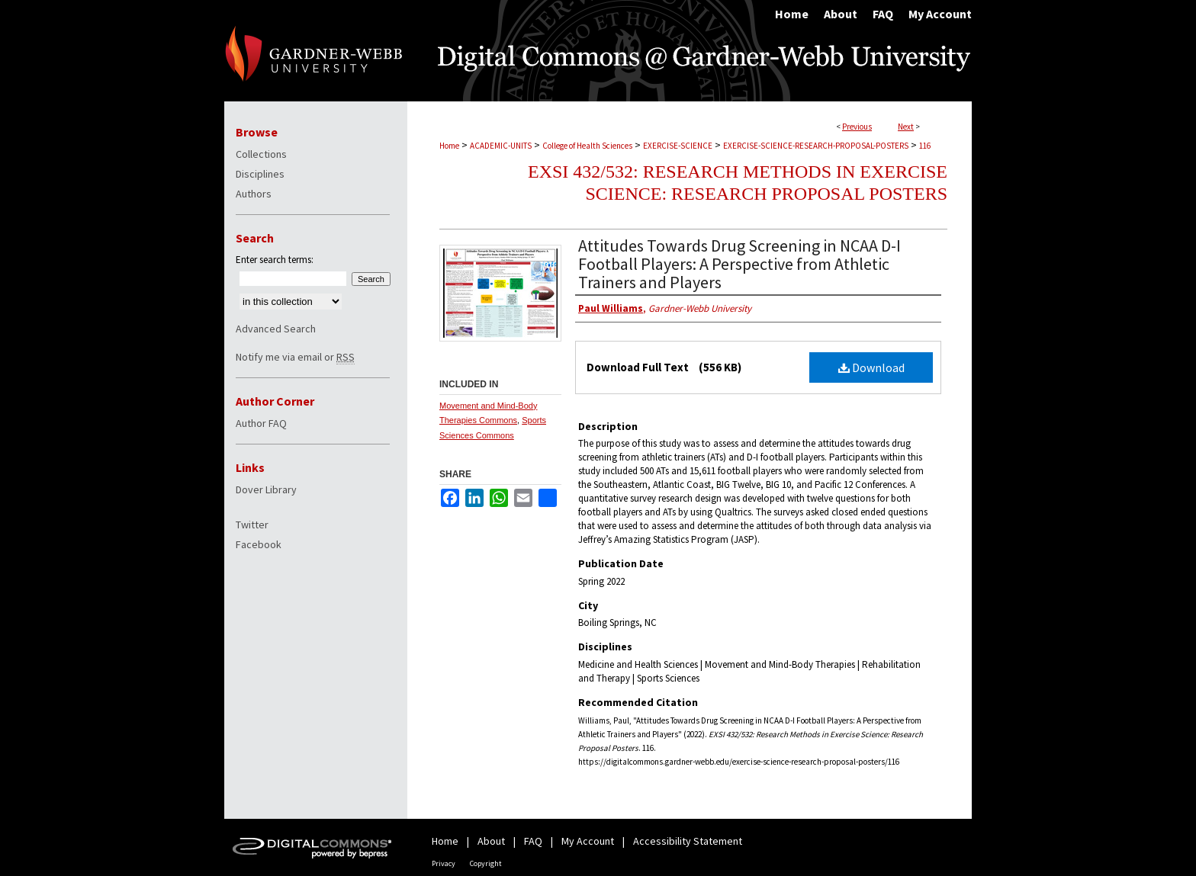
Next (906, 126)
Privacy (443, 863)
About (491, 841)
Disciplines (260, 174)
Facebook (258, 544)
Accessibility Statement (687, 841)
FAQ (533, 841)
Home (449, 145)
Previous (857, 126)
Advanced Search (276, 328)
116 (925, 145)
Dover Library (266, 489)
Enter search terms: (274, 259)
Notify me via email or (295, 357)
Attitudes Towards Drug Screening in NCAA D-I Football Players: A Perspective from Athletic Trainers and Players (739, 264)
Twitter (252, 524)
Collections (261, 154)
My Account (587, 841)
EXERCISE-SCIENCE (677, 145)
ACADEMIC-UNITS (501, 145)
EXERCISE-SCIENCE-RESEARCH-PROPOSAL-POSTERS (815, 145)
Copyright (486, 863)
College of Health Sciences (587, 145)
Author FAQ (261, 423)
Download (871, 367)
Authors (254, 194)
